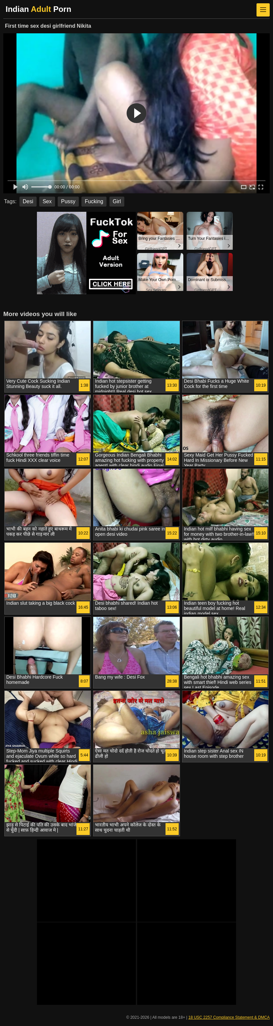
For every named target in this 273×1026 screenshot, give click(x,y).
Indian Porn (38, 9)
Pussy (68, 201)
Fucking (94, 201)
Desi (28, 201)
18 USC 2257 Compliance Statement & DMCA (229, 1017)
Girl (117, 201)
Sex (47, 201)
